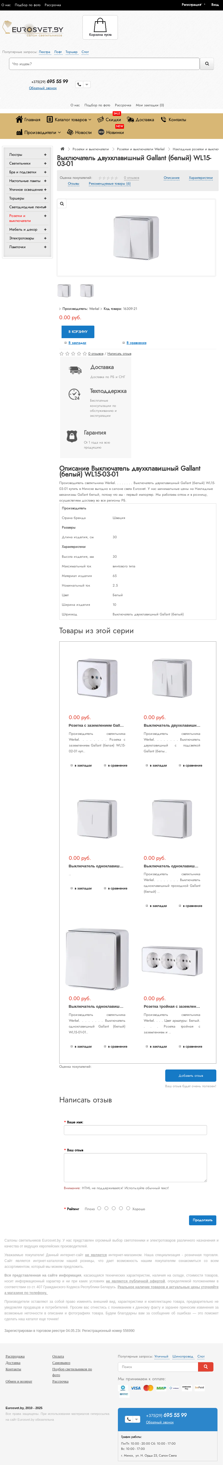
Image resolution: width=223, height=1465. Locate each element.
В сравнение (136, 342)
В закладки (77, 342)
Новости (79, 132)
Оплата (58, 1356)
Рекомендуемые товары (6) (110, 183)
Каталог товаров (68, 119)
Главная (28, 119)
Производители (38, 132)
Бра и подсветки (22, 172)
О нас (6, 5)
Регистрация (191, 4)
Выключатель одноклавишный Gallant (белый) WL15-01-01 (124, 1006)
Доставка (140, 119)
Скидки (109, 118)
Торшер (72, 51)
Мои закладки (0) (150, 105)
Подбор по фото (28, 5)
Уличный (162, 1356)
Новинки (111, 131)
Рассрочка (53, 5)
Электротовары (21, 238)
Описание (171, 178)
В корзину (78, 331)
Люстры (15, 154)
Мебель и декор (23, 229)
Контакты (173, 119)
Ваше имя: (75, 1122)
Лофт (58, 51)
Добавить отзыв (191, 1075)
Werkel (94, 308)
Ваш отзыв (75, 1150)
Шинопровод (183, 1356)
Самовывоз (61, 1362)
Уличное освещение (26, 189)
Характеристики (201, 178)
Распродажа (15, 1356)
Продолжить (203, 1220)
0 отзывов (131, 178)
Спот (85, 51)
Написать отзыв (119, 353)
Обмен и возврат (19, 1381)
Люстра (45, 51)
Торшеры (16, 198)
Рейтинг (73, 1209)
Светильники (19, 163)
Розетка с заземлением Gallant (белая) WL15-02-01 (116, 725)
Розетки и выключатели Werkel (141, 149)
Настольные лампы (24, 180)
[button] (217, 4)
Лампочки (17, 247)
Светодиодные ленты (27, 207)
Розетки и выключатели (20, 218)
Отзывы (73, 183)
